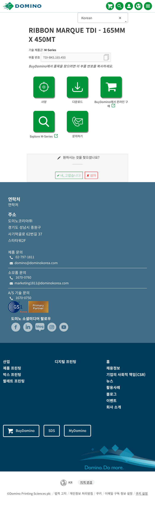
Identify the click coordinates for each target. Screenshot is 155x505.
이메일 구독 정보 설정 (119, 493)
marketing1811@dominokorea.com (42, 282)
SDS (52, 430)
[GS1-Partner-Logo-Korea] (28, 306)
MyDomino (78, 430)
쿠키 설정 (142, 493)
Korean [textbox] (101, 18)
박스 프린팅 (12, 374)
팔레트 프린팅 (14, 380)
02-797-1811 (25, 256)
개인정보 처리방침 (81, 493)
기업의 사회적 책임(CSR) (126, 374)
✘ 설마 (91, 175)
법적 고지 (60, 493)
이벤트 (111, 400)
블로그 (111, 394)
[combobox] (103, 18)
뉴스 (109, 380)
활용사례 (113, 387)
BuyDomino (21, 431)
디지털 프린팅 (65, 361)
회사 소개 (113, 406)
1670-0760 (23, 277)
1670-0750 (23, 297)
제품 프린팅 (12, 368)
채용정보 (113, 368)
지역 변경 (86, 482)
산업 (6, 361)
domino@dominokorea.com (36, 262)
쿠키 (99, 493)
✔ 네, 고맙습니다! (69, 175)
